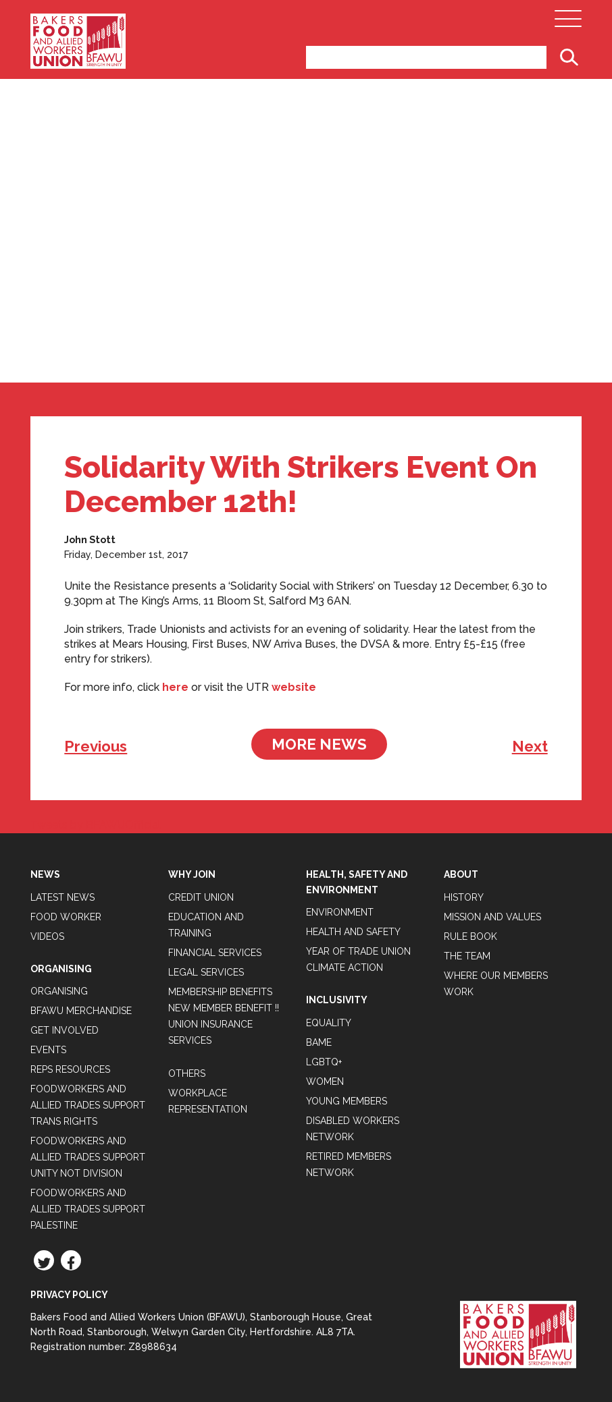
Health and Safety (353, 931)
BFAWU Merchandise (81, 1010)
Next (530, 746)
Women (325, 1081)
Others (186, 1073)
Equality (328, 1022)
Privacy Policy (69, 1294)
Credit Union (201, 897)
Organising (59, 991)
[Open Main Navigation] (568, 22)
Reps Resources (70, 1069)
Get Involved (64, 1030)
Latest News (62, 897)
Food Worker (65, 917)
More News (319, 744)
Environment (340, 912)
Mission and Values (492, 917)
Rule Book (470, 936)
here (175, 687)
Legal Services (206, 972)
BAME (319, 1042)
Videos (47, 936)
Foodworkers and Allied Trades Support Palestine (87, 1209)
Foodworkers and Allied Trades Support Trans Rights (87, 1105)
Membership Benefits (220, 991)
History (464, 897)
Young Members (346, 1101)
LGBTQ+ (324, 1062)
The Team (467, 956)
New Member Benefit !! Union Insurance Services (223, 1024)
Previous (95, 746)
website (294, 687)
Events (48, 1049)
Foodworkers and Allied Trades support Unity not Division (87, 1157)
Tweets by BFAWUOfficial (95, 824)
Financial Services (214, 952)
